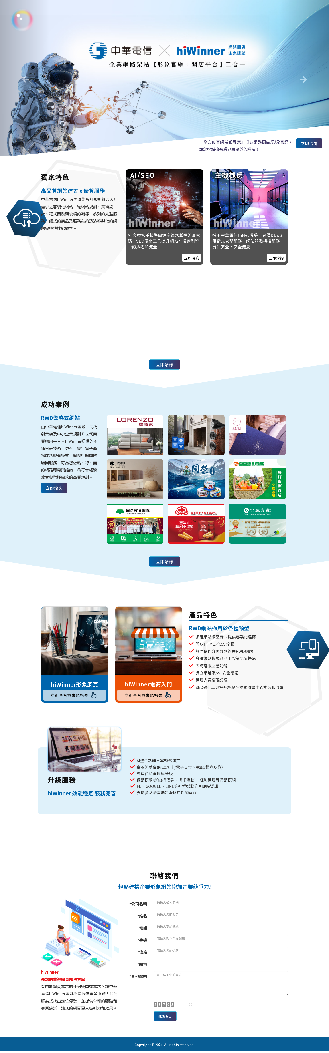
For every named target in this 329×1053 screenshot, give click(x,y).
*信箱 (142, 954)
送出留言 (167, 1019)
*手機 (142, 942)
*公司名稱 (138, 906)
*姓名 (142, 918)
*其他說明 (138, 978)
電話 (143, 930)
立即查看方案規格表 (74, 696)
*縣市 (142, 966)
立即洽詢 (307, 144)
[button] (24, 78)
